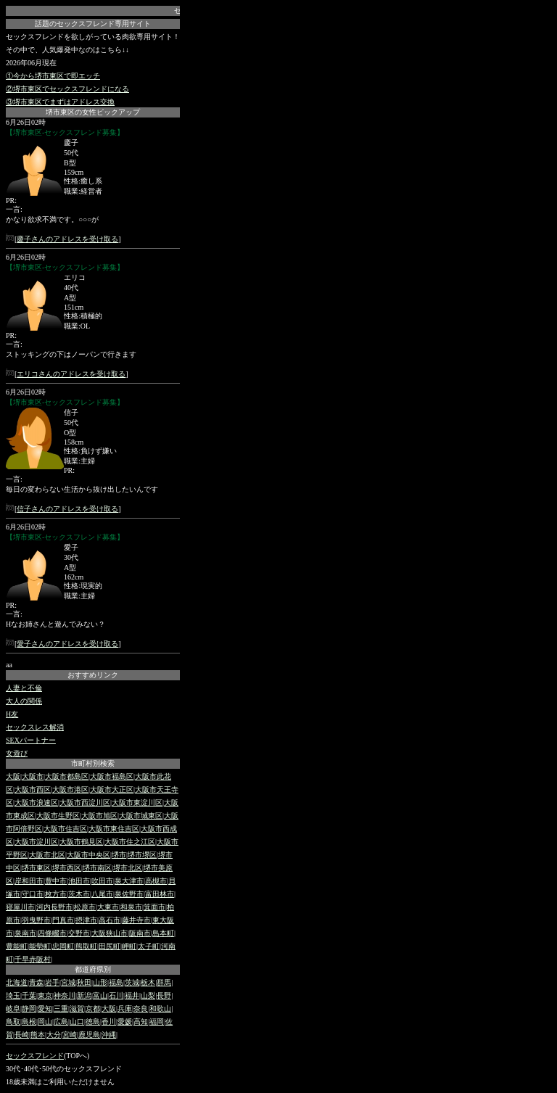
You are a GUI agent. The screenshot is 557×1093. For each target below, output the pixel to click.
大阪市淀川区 (36, 842)
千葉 (29, 995)
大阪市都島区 (66, 776)
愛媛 (124, 1022)
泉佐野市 (129, 894)
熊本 (37, 1035)
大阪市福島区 (111, 776)
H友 (12, 714)
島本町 (163, 933)
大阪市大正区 (111, 789)
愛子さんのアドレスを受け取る (67, 644)
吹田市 (102, 881)
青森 (36, 982)
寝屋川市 (20, 907)
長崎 (22, 1035)
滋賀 (77, 1008)
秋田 (84, 982)
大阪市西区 (33, 789)
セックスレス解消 (35, 727)
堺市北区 (127, 868)
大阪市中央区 (88, 855)
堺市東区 (36, 868)
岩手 (52, 982)
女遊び (17, 753)
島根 (29, 1022)
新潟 (84, 995)
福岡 (156, 1022)
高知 (140, 1022)
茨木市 (79, 894)
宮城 (68, 982)
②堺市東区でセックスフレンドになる (67, 89)
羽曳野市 (36, 920)
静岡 (29, 1008)
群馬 (164, 982)
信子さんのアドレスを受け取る (67, 509)
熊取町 (86, 946)
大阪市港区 (70, 789)
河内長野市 (54, 907)
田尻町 (109, 946)
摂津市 (86, 920)
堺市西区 (66, 868)
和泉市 (131, 907)
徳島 (93, 1022)
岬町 (129, 946)
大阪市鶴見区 (81, 842)
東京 (45, 995)
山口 (77, 1022)
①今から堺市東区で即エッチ (53, 76)
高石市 (109, 920)
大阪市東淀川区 (137, 803)
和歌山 (160, 1008)
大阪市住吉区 (65, 829)
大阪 (13, 776)
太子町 (149, 946)
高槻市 (156, 881)
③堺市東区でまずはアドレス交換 (60, 102)
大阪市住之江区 (129, 842)
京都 (93, 1008)
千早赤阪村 (33, 959)
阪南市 (140, 933)
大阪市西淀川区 (84, 803)
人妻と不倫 (24, 688)
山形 (100, 982)
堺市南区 (97, 868)
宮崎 (69, 1035)
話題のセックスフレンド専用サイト (93, 24)
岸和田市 (29, 881)
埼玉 (13, 995)
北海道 (17, 982)
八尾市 (102, 894)
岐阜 (13, 1008)
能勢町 (40, 946)
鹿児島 (89, 1035)
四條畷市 (52, 933)
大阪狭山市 (109, 933)
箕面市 (154, 907)
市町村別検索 (93, 763)
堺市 (119, 855)
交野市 (79, 933)
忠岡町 (63, 946)
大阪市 (33, 776)
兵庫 (124, 1008)
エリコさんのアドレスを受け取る (71, 374)
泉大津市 (129, 881)
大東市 (108, 907)
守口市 (33, 894)
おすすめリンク (92, 675)
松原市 (85, 907)
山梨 (148, 995)
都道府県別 (93, 969)
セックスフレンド (35, 1056)
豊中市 (56, 881)
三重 (61, 1008)
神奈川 (64, 995)
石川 (116, 995)
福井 (132, 995)
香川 (109, 1022)
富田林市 (159, 894)
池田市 (79, 881)
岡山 (45, 1022)
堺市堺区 (142, 855)
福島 (116, 982)
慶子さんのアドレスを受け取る (67, 239)
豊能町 (17, 946)
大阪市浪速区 (36, 803)
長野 (164, 995)
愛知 (45, 1008)
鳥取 (13, 1022)
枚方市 (56, 894)
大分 (53, 1035)
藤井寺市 (136, 920)
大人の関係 (24, 701)
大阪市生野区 (58, 816)
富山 (100, 995)
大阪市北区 (47, 855)
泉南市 (25, 933)
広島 (61, 1022)
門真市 (63, 920)
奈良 (140, 1008)
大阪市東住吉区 (113, 829)
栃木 (148, 982)
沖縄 (109, 1035)
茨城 (132, 982)
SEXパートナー (31, 740)
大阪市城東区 (140, 816)
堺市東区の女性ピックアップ (93, 112)
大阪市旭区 (99, 816)
